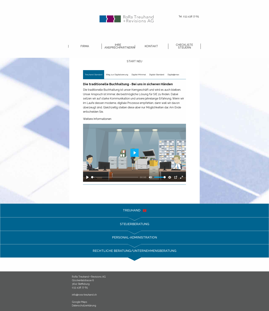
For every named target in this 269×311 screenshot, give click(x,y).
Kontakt (151, 46)
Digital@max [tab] (173, 74)
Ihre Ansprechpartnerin (119, 46)
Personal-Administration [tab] (134, 237)
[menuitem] (84, 46)
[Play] (87, 177)
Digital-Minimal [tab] (139, 74)
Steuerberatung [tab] (134, 224)
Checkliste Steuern (184, 46)
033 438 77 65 (80, 287)
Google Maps (79, 302)
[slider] (114, 177)
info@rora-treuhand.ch (84, 294)
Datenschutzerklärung (84, 305)
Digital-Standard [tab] (156, 74)
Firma (84, 46)
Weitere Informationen (97, 119)
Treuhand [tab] (134, 210)
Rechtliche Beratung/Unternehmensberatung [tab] (134, 251)
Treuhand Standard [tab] (93, 74)
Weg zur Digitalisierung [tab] (117, 74)
